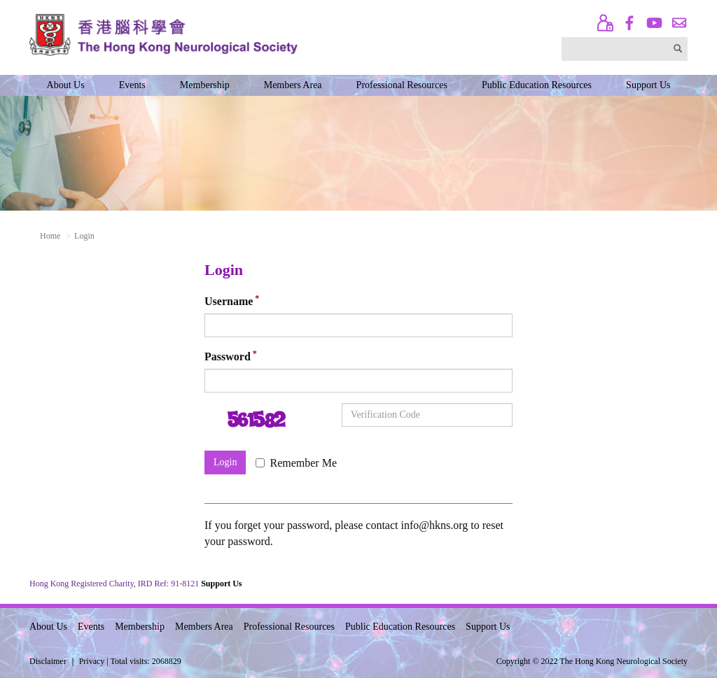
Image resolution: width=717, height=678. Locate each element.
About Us (66, 85)
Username (228, 301)
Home (50, 236)
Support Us (648, 85)
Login (225, 462)
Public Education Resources (537, 85)
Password (227, 357)
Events (132, 85)
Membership (205, 85)
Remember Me (296, 463)
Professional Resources (401, 85)
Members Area (293, 85)
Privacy (92, 661)
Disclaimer (48, 661)
